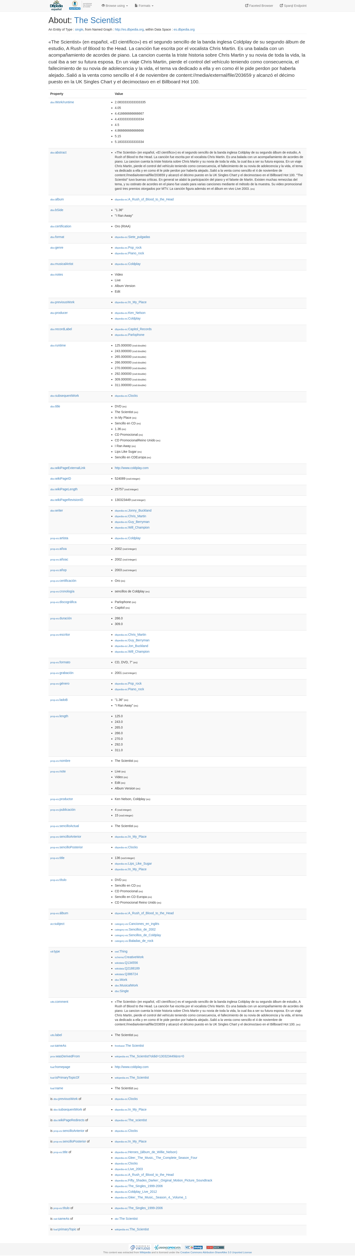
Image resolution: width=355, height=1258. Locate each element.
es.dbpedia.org (184, 29)
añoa (58, 549)
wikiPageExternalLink (67, 468)
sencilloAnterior (65, 836)
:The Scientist (129, 1045)
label (56, 1035)
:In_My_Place (130, 302)
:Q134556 (126, 963)
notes (56, 274)
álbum (59, 913)
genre (56, 247)
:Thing (121, 951)
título (58, 880)
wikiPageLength (64, 489)
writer (56, 510)
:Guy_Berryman (132, 522)
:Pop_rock (128, 247)
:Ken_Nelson (130, 313)
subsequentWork (64, 395)
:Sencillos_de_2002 (135, 929)
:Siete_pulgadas (132, 237)
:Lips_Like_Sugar (133, 863)
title (55, 406)
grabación (62, 673)
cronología (62, 591)
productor (61, 799)
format (57, 237)
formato (60, 662)
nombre (60, 760)
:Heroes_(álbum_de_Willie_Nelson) (146, 1152)
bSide (56, 210)
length (59, 716)
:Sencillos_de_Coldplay (138, 935)
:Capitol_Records (133, 329)
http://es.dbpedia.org (129, 29)
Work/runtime (62, 102)
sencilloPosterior (66, 847)
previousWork (62, 302)
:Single (122, 991)
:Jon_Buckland (131, 646)
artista (59, 538)
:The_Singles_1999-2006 (139, 1186)
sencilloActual (64, 826)
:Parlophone (129, 335)
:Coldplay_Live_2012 (136, 1191)
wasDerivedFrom (65, 1056)
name (56, 1088)
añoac (59, 559)
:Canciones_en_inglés (137, 924)
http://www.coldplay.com (132, 468)
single (79, 29)
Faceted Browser (259, 5)
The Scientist (97, 20)
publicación (62, 809)
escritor (60, 634)
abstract (58, 152)
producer (59, 313)
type (55, 951)
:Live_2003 (129, 1169)
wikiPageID (60, 478)
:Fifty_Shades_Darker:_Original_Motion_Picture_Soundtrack (163, 1180)
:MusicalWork (126, 985)
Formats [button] (144, 5)
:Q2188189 (127, 968)
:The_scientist (131, 1120)
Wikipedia (145, 1252)
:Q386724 (126, 974)
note (58, 771)
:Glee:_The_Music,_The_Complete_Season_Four (156, 1157)
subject (57, 924)
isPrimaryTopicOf (64, 1077)
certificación (63, 580)
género (60, 683)
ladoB (59, 700)
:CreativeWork (129, 957)
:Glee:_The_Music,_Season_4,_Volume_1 (151, 1197)
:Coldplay (128, 264)
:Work (121, 979)
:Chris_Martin (130, 516)
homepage (60, 1067)
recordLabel (61, 329)
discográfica (63, 602)
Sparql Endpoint (293, 5)
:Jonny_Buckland (133, 510)
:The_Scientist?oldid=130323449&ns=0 (149, 1056)
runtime (58, 345)
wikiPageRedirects (68, 1120)
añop (58, 570)
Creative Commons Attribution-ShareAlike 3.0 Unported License (216, 1252)
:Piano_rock (129, 253)
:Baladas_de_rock (134, 941)
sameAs (58, 1045)
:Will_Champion (132, 527)
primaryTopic (64, 1229)
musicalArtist (61, 264)
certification (60, 226)
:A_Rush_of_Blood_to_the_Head (144, 199)
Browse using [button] (115, 5)
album (57, 199)
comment (59, 1001)
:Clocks (126, 395)
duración (61, 618)
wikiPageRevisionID (66, 500)
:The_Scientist (132, 1077)
